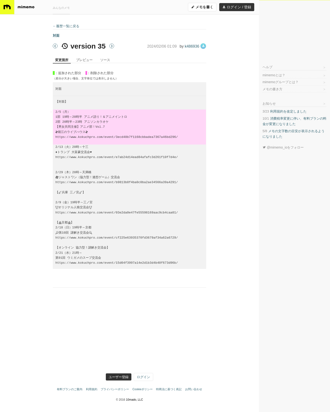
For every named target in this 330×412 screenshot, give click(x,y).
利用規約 (91, 389)
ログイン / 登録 (236, 7)
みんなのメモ (61, 7)
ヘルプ (267, 67)
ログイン (143, 377)
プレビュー (84, 60)
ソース (105, 60)
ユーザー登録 (119, 377)
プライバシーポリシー (115, 389)
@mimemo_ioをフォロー (283, 147)
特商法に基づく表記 (169, 389)
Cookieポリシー (143, 389)
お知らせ (269, 103)
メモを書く (202, 7)
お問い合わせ (193, 389)
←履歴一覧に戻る (66, 26)
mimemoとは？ (274, 75)
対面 (56, 35)
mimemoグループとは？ (281, 82)
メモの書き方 (272, 89)
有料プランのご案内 (69, 389)
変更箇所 (61, 60)
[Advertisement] (294, 29)
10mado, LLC (134, 399)
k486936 (195, 46)
